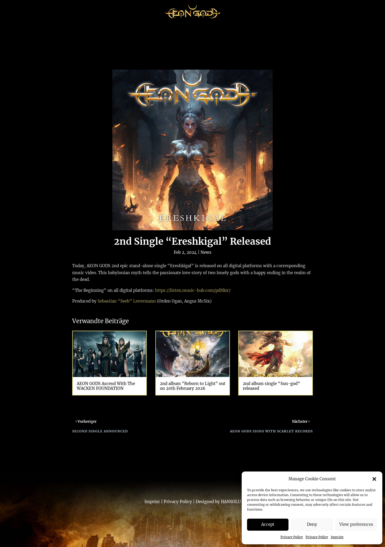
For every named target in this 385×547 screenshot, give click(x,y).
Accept (267, 524)
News (206, 252)
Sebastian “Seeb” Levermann (127, 301)
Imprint (337, 537)
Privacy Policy (291, 537)
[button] (374, 479)
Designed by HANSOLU (218, 501)
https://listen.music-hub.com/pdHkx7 (193, 290)
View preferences (356, 524)
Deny (312, 524)
